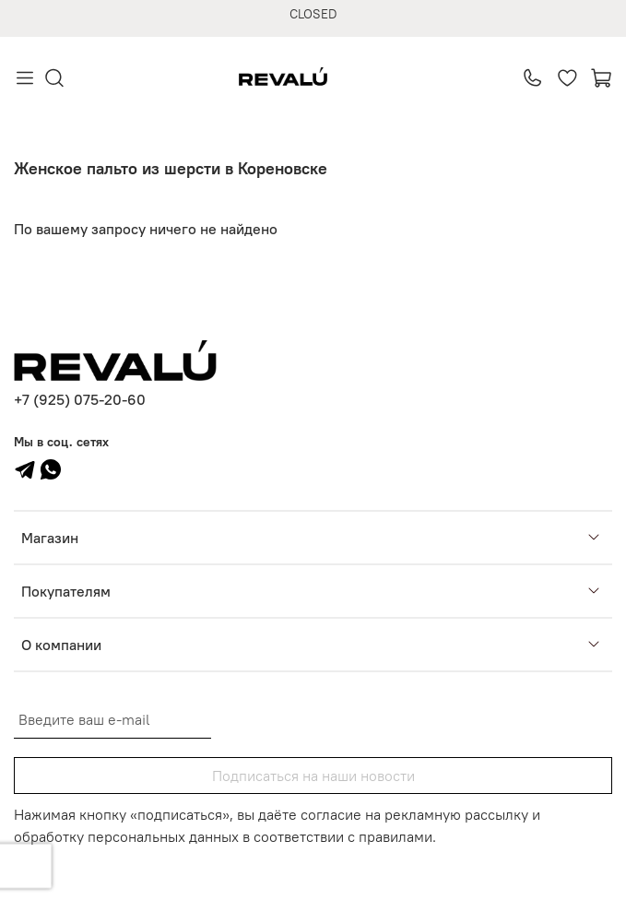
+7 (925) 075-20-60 (80, 399)
